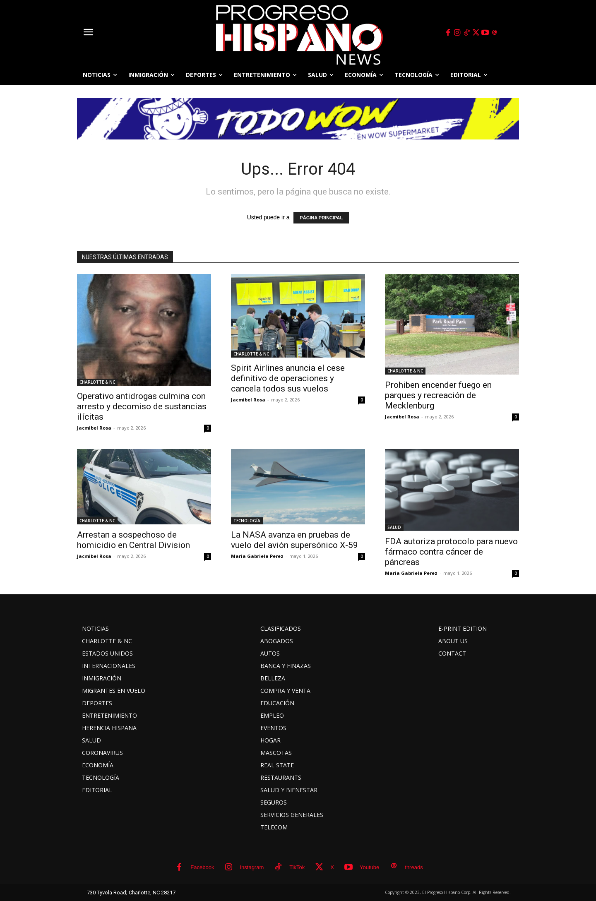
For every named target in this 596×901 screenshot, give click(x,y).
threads (414, 867)
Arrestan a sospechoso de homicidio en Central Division (133, 540)
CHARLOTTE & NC (97, 382)
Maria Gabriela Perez (257, 556)
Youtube (369, 867)
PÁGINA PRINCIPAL (321, 217)
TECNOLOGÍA (246, 521)
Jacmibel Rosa (94, 428)
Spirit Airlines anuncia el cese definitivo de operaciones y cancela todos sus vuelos (288, 378)
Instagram (252, 867)
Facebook (202, 867)
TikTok (297, 867)
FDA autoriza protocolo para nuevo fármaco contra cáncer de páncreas (451, 551)
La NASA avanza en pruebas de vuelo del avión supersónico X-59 (294, 540)
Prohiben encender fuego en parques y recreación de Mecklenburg (438, 395)
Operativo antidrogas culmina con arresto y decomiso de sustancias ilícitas (142, 406)
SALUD (394, 527)
